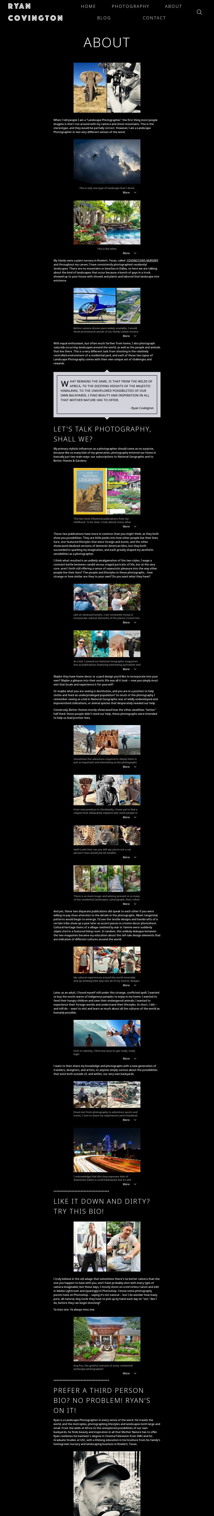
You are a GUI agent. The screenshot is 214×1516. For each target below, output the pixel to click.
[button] (39, 12)
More (130, 325)
